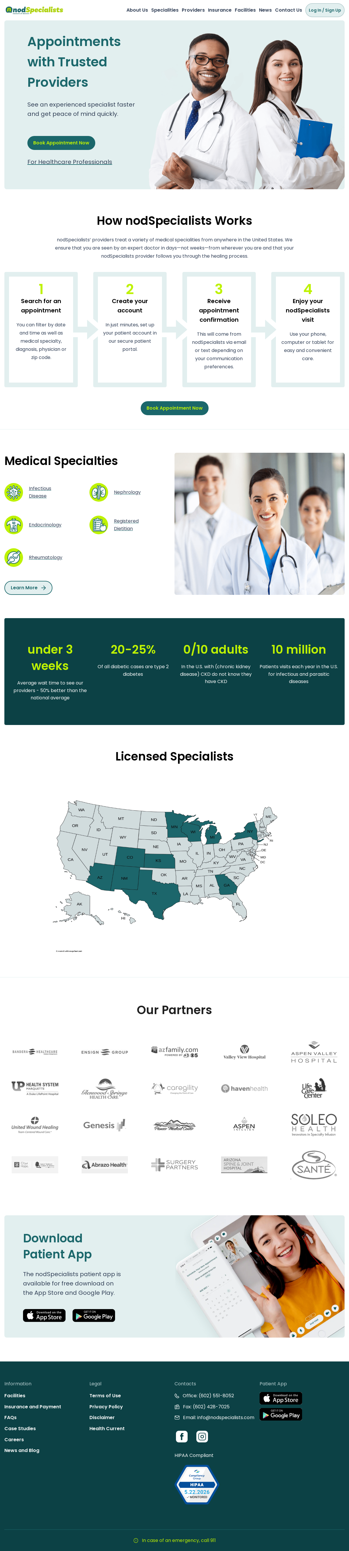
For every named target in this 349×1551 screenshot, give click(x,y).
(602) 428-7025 (211, 1406)
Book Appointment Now (61, 142)
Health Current (107, 1428)
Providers (193, 10)
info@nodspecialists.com (225, 1417)
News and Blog (21, 1450)
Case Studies (20, 1428)
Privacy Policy (106, 1406)
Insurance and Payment (32, 1406)
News (265, 10)
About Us (137, 10)
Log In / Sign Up (325, 10)
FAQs (10, 1417)
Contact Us (288, 10)
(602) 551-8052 (216, 1395)
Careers (14, 1439)
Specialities (165, 10)
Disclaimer (102, 1417)
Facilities (245, 10)
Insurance (220, 10)
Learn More (28, 587)
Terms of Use (105, 1395)
